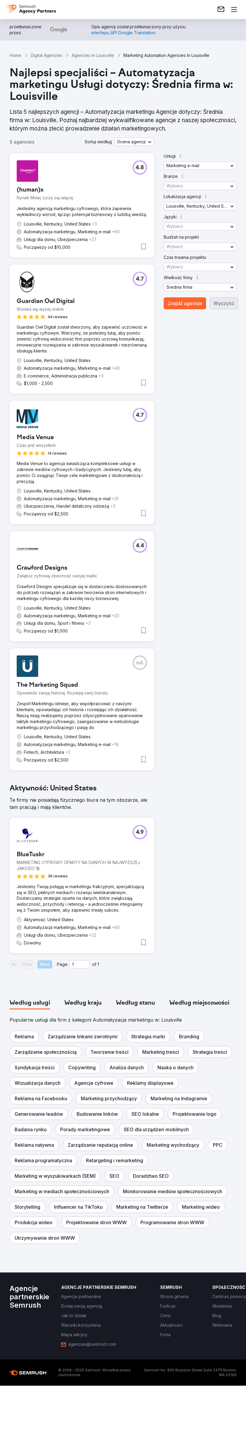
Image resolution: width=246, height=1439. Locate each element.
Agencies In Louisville (93, 55)
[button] (134, 142)
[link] (221, 9)
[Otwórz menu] (234, 9)
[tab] (30, 1003)
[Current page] (79, 964)
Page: (62, 964)
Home (15, 55)
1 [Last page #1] (98, 964)
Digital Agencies (46, 55)
